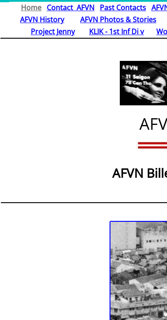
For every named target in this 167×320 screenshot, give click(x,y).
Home (31, 7)
